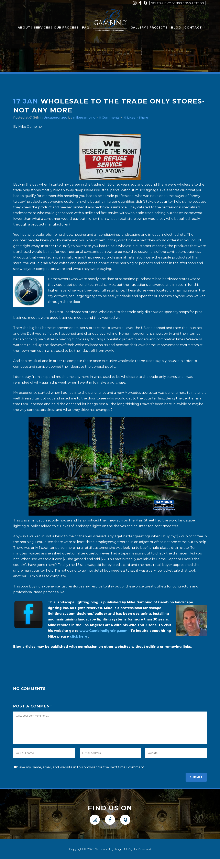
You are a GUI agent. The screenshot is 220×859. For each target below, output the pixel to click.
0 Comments (114, 117)
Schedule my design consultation (177, 3)
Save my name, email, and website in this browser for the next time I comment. (81, 767)
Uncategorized (57, 117)
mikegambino (87, 117)
